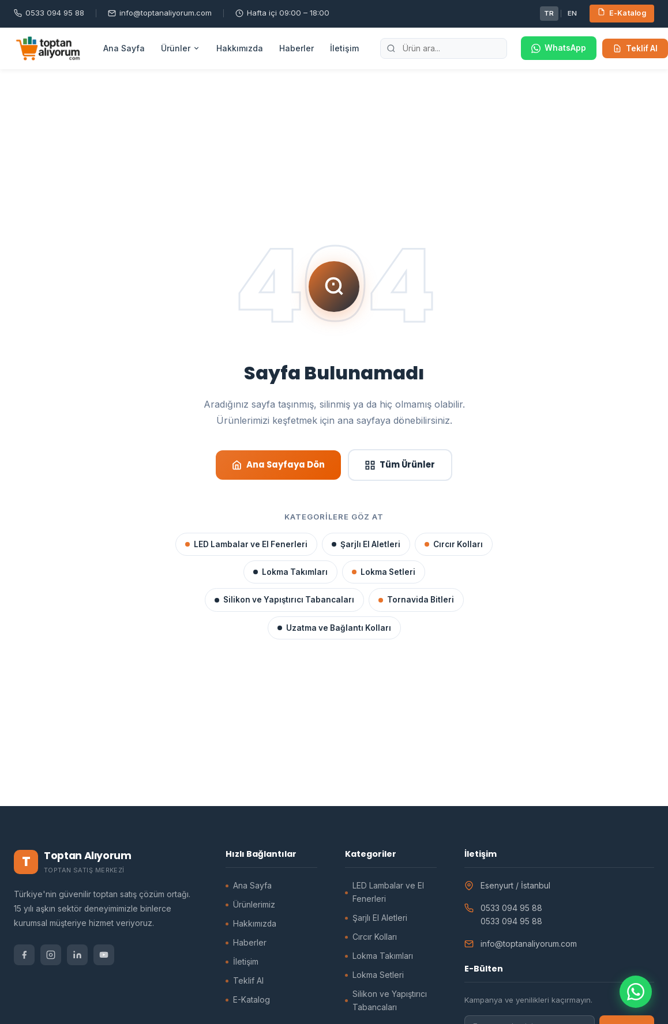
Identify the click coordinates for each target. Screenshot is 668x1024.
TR (549, 13)
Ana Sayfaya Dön (278, 464)
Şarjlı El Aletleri (366, 544)
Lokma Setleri (383, 572)
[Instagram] (50, 954)
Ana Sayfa (124, 48)
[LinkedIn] (77, 954)
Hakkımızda (239, 48)
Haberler (296, 48)
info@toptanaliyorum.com (160, 12)
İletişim (344, 48)
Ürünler (180, 48)
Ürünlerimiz (254, 904)
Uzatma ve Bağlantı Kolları (334, 628)
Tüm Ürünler (400, 464)
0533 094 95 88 (49, 12)
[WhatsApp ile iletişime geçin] (636, 992)
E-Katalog (622, 12)
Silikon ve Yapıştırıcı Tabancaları (284, 599)
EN (572, 13)
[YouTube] (103, 954)
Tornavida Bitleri (416, 599)
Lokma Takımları (290, 572)
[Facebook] (24, 954)
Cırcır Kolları (454, 544)
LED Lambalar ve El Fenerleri (246, 544)
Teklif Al (635, 48)
